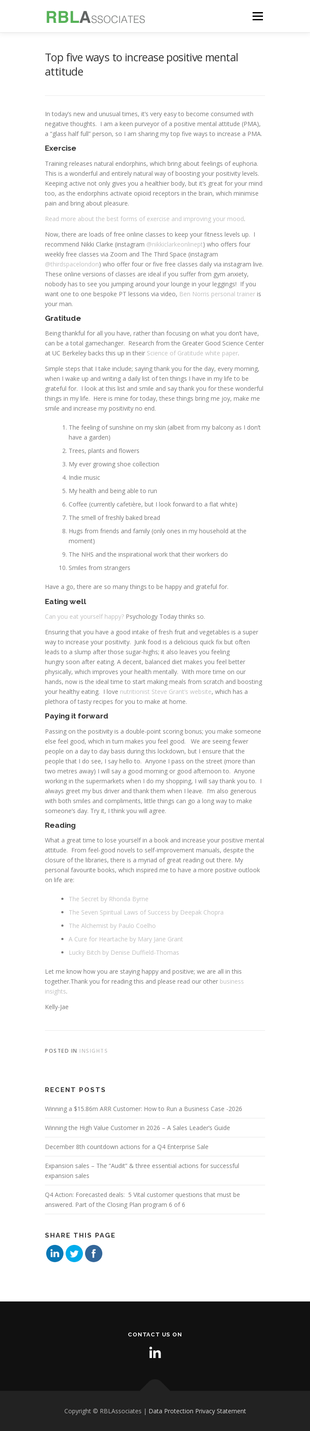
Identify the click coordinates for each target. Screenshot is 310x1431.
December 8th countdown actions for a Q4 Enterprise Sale (127, 1147)
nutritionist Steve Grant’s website (166, 691)
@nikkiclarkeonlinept (174, 244)
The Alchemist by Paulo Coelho (112, 925)
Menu (257, 16)
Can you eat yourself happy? (84, 616)
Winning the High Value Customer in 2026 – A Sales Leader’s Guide (137, 1128)
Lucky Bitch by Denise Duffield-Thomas (124, 952)
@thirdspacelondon (72, 264)
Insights (93, 1050)
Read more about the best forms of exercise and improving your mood (144, 219)
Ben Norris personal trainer (217, 294)
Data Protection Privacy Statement (197, 1411)
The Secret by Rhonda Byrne (109, 899)
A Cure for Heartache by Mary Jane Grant (126, 939)
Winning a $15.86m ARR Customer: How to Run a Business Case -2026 (143, 1109)
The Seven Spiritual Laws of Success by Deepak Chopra (146, 912)
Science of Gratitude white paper (192, 353)
